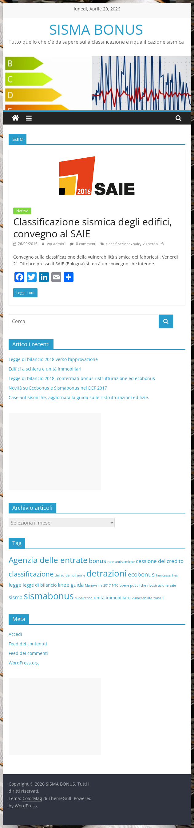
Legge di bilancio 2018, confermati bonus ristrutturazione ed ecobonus (82, 378)
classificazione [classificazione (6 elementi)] (31, 573)
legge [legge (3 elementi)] (15, 584)
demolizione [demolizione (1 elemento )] (75, 575)
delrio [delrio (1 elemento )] (59, 575)
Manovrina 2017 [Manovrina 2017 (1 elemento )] (98, 585)
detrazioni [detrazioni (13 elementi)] (106, 573)
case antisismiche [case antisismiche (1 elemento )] (121, 562)
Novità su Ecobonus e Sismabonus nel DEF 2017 (58, 388)
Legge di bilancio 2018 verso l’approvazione (53, 359)
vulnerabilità (153, 243)
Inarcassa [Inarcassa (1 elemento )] (163, 575)
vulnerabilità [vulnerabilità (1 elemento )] (142, 598)
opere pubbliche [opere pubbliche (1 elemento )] (133, 585)
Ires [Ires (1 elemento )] (175, 575)
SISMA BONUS (96, 29)
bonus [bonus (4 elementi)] (97, 561)
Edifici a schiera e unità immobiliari (45, 369)
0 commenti (83, 243)
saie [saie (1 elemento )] (173, 585)
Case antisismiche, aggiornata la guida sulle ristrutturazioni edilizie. (79, 397)
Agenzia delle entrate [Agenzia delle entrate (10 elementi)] (48, 559)
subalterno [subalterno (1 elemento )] (84, 598)
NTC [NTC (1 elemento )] (115, 585)
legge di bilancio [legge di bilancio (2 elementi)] (40, 585)
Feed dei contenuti (28, 644)
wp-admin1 (57, 243)
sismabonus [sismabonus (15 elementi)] (49, 596)
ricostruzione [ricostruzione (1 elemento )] (157, 585)
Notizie (22, 210)
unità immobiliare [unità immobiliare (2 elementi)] (112, 597)
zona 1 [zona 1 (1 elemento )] (158, 598)
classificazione (118, 243)
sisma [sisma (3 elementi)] (15, 597)
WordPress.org (24, 663)
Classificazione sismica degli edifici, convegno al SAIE (92, 227)
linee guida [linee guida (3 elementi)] (71, 584)
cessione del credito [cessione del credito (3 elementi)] (160, 561)
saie (136, 243)
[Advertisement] (55, 451)
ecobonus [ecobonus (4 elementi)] (141, 574)
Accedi (15, 634)
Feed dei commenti (28, 653)
